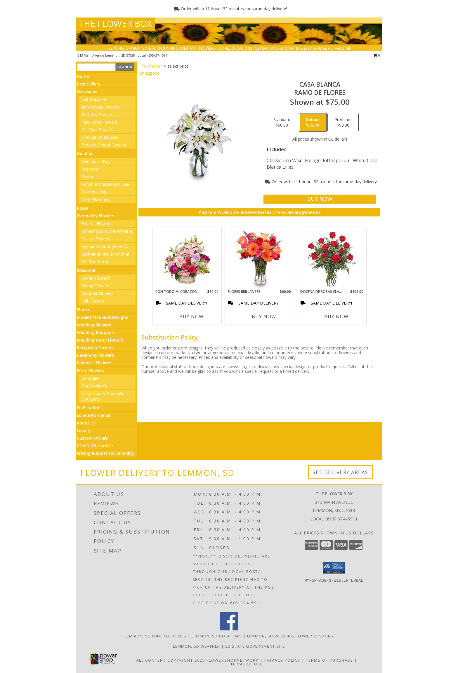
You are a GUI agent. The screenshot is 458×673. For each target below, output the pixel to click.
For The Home (95, 261)
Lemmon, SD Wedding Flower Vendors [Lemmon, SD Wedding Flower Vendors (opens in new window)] (290, 636)
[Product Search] (96, 67)
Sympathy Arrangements (104, 246)
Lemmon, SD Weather (196, 646)
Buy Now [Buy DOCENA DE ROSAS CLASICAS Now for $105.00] (336, 316)
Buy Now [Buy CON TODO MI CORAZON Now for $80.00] (191, 316)
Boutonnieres (94, 386)
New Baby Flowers (99, 122)
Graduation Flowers (100, 137)
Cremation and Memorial (105, 254)
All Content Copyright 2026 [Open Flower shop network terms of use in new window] (170, 660)
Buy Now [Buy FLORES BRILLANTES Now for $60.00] (264, 316)
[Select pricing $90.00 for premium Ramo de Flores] (343, 122)
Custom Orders (92, 438)
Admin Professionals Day (105, 184)
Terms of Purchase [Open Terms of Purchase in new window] (329, 660)
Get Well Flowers (97, 129)
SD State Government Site (255, 646)
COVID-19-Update (95, 445)
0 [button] (376, 55)
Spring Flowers (95, 286)
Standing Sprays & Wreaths (107, 231)
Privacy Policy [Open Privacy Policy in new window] (282, 660)
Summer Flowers (97, 293)
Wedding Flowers (94, 325)
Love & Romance (93, 415)
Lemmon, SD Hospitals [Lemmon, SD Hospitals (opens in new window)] (217, 636)
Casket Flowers (95, 239)
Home (83, 76)
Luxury (84, 430)
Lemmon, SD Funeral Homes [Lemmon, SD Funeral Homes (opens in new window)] (156, 636)
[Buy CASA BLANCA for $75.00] (319, 199)
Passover (90, 169)
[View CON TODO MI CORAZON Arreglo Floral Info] (187, 258)
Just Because (93, 99)
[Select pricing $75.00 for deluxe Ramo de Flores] (313, 122)
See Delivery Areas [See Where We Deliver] (340, 472)
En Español (88, 407)
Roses (83, 208)
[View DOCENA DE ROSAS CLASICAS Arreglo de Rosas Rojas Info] (332, 258)
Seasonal (86, 270)
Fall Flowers (92, 301)
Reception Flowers (95, 347)
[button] (334, 568)
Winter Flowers (95, 278)
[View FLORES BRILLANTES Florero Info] (259, 258)
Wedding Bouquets (96, 332)
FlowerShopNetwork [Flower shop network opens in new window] (233, 660)
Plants (83, 309)
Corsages (90, 378)
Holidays (85, 153)
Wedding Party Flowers (100, 340)
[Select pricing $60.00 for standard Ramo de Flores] (282, 122)
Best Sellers (88, 84)
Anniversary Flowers (100, 107)
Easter (87, 176)
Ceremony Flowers (95, 355)
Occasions (87, 91)
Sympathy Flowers (95, 215)
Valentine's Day (95, 161)
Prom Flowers (90, 370)
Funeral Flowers (96, 223)
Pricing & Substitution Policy (106, 453)
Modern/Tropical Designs (102, 317)
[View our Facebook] (229, 629)
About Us (86, 423)
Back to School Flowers (103, 145)
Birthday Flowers (97, 114)
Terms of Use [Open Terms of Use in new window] (246, 664)
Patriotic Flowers (94, 363)
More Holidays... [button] (96, 199)
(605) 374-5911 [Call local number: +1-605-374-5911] (158, 55)
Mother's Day (94, 192)
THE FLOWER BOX (115, 23)
